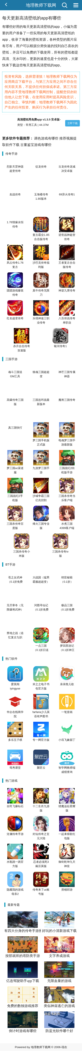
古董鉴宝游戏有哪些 (35, 145)
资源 (42, 39)
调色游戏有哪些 (46, 138)
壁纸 (47, 26)
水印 (19, 59)
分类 (40, 46)
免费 (29, 52)
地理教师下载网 (41, 5)
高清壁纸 (64, 33)
